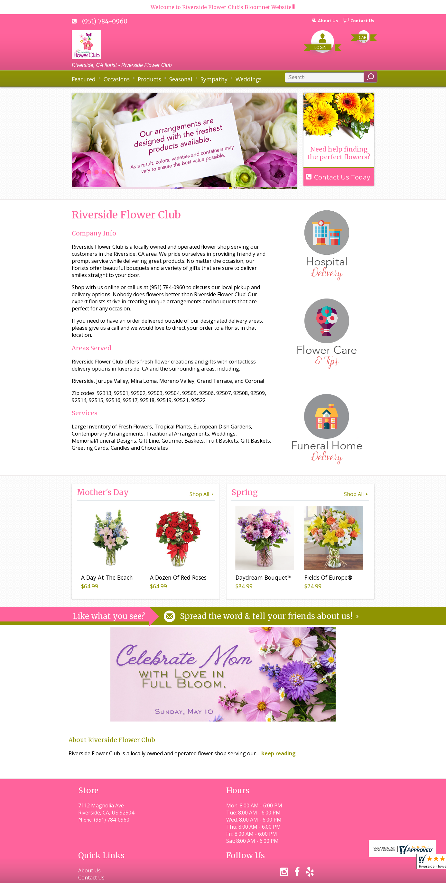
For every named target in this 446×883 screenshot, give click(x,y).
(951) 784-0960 (104, 21)
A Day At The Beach (106, 578)
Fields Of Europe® (327, 578)
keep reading (278, 753)
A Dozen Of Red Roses (177, 578)
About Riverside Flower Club (112, 740)
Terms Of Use (215, 875)
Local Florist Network (307, 875)
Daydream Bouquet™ (263, 578)
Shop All (202, 494)
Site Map (352, 875)
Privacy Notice (258, 875)
